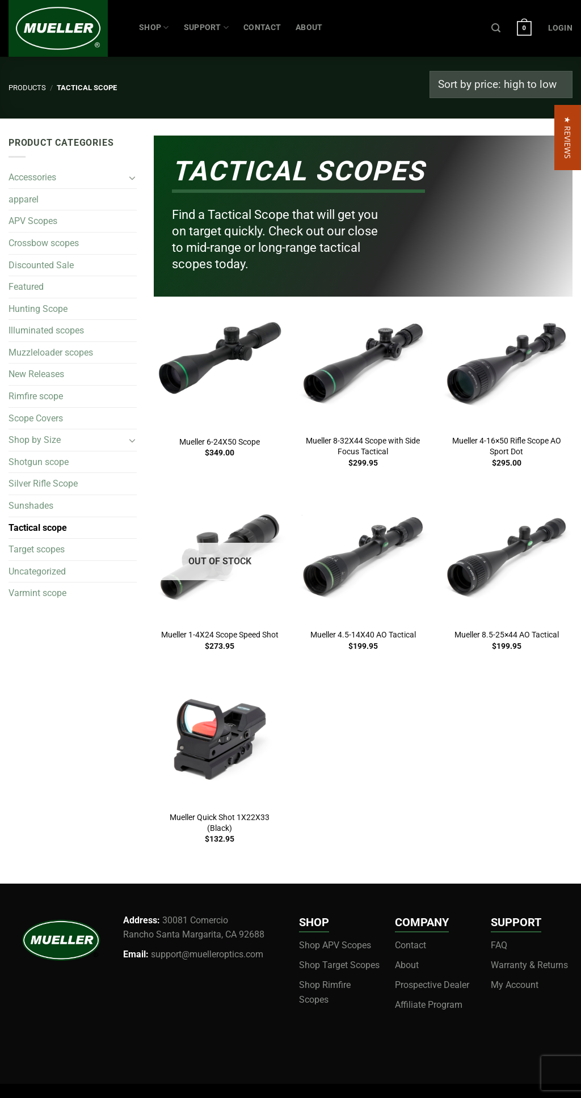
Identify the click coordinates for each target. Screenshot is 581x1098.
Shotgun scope (39, 462)
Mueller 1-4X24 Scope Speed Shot (220, 635)
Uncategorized (37, 571)
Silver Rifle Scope (43, 484)
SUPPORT (206, 27)
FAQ (499, 945)
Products (27, 87)
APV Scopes (33, 221)
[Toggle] (132, 177)
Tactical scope (38, 527)
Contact (410, 945)
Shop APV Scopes (335, 945)
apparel (24, 199)
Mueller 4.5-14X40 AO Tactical (363, 635)
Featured (26, 286)
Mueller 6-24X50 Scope (219, 442)
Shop (154, 27)
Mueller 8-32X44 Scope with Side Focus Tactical (363, 446)
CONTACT (262, 27)
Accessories (32, 177)
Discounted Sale (41, 265)
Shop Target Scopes (339, 965)
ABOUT (309, 27)
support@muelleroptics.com (207, 954)
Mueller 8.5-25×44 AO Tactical (506, 635)
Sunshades (31, 505)
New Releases (36, 374)
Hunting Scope (38, 308)
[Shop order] (501, 84)
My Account (514, 984)
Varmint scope (37, 593)
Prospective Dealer (432, 984)
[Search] (495, 28)
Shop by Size (35, 439)
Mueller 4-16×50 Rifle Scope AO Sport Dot (506, 446)
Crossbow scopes (44, 243)
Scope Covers (36, 418)
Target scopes (37, 549)
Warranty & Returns (529, 965)
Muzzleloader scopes (51, 352)
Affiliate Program (428, 1004)
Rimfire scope (36, 396)
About (407, 965)
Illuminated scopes (46, 330)
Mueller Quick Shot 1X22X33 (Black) (220, 823)
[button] (567, 549)
